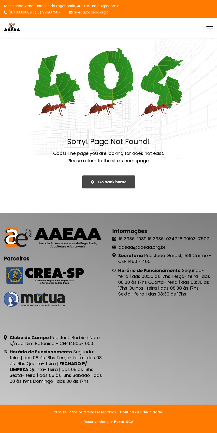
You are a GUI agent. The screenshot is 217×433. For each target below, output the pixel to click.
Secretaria (130, 255)
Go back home (109, 182)
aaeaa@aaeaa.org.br (89, 12)
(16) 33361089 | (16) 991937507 (32, 12)
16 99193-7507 (193, 239)
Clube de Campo (29, 337)
